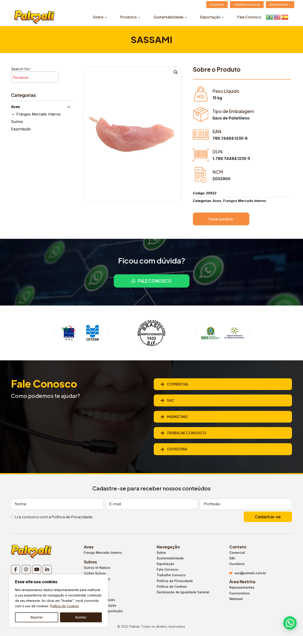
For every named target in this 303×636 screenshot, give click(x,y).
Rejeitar (37, 617)
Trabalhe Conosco (247, 4)
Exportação (21, 129)
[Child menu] (68, 106)
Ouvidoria (217, 4)
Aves (15, 106)
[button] (53, 333)
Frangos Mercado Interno (38, 114)
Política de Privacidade (71, 516)
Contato (237, 546)
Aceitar (80, 617)
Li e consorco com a (53, 516)
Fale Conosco (249, 17)
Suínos (17, 121)
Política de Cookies (64, 606)
